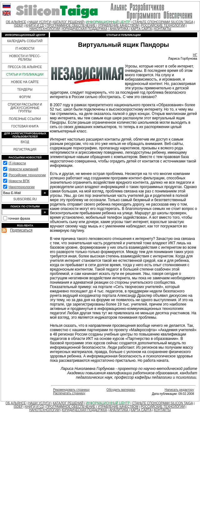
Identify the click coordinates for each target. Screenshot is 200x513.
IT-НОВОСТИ (24, 48)
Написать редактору (179, 389)
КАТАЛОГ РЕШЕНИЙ (68, 22)
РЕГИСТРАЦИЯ (24, 149)
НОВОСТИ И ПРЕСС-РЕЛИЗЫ (24, 57)
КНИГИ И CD (35, 25)
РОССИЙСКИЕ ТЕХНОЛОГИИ (163, 25)
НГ (195, 55)
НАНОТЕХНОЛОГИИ (45, 29)
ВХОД (25, 142)
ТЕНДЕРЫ (24, 89)
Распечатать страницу (69, 393)
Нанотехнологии (21, 187)
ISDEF (18, 25)
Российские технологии (27, 175)
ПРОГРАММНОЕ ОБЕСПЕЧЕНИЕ (71, 25)
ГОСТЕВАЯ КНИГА (24, 126)
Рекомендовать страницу (71, 389)
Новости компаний (23, 169)
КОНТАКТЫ (162, 29)
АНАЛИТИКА (119, 29)
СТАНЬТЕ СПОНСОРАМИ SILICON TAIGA (162, 22)
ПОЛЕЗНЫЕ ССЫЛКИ (25, 119)
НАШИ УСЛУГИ (39, 22)
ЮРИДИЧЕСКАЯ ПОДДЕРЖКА (84, 29)
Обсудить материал (121, 389)
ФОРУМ (25, 97)
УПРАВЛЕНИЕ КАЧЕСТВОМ (118, 25)
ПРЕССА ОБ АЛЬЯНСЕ (25, 67)
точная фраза (19, 218)
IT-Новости (17, 163)
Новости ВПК (18, 181)
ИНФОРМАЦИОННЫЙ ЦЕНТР (108, 22)
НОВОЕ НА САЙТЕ (25, 82)
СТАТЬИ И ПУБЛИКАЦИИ (24, 74)
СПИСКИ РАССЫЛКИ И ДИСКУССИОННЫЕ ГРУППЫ (25, 108)
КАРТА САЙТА (141, 29)
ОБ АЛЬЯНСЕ (16, 22)
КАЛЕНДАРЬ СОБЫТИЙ (24, 41)
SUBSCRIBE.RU (25, 199)
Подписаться (21, 230)
